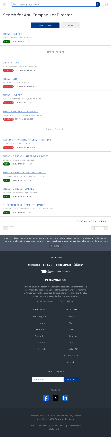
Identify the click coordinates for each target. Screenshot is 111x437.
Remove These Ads (55, 52)
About (72, 323)
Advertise (72, 362)
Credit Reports (39, 316)
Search (71, 316)
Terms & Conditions (38, 425)
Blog (72, 342)
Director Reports (39, 323)
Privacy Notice (58, 425)
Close (56, 246)
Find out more (101, 240)
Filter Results (45, 25)
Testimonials (72, 336)
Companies (68, 25)
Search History (71, 355)
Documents (39, 329)
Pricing (71, 329)
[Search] (98, 4)
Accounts (39, 336)
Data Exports (39, 349)
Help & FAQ (72, 349)
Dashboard (39, 342)
